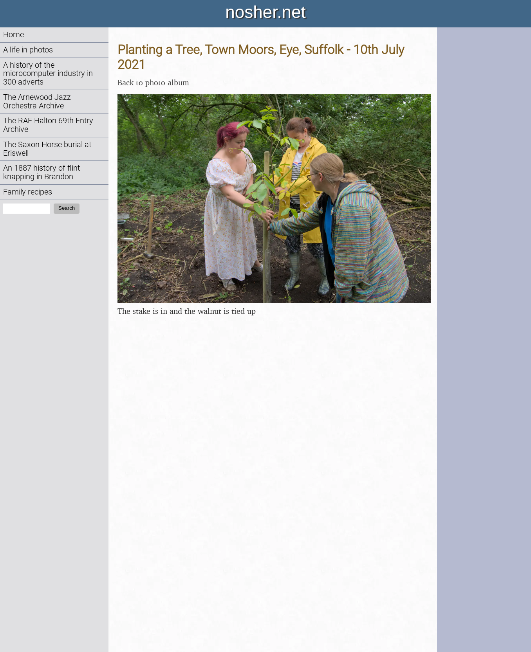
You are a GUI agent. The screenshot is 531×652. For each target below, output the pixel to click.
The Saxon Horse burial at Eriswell (47, 149)
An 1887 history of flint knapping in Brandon (41, 172)
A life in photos (28, 49)
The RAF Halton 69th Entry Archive (48, 125)
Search (66, 208)
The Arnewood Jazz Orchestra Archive (37, 101)
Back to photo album (153, 82)
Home (13, 34)
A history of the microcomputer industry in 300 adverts (48, 74)
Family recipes (27, 191)
